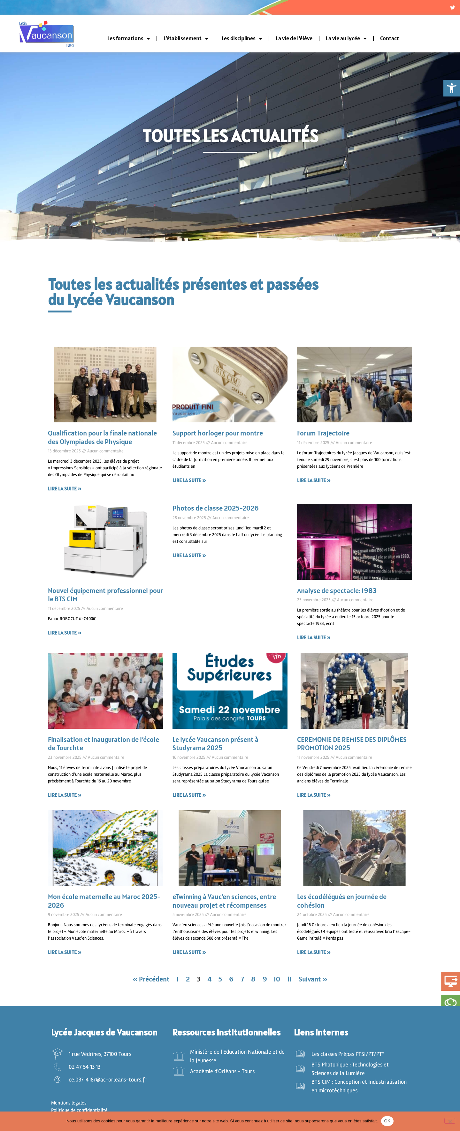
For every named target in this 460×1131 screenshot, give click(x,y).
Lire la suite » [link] (64, 491)
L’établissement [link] (186, 41)
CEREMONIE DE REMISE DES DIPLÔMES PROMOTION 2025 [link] (352, 745)
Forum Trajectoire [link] (323, 435)
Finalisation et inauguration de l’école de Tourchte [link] (103, 745)
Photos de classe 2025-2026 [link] (215, 510)
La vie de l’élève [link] (294, 40)
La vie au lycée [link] (346, 41)
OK (387, 1121)
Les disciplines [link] (242, 41)
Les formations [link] (128, 41)
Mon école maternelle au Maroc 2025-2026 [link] (104, 903)
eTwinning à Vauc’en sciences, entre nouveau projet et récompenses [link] (224, 903)
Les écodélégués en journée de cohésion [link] (342, 903)
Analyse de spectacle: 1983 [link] (337, 592)
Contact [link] (389, 40)
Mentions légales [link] (69, 1105)
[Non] (449, 1121)
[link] (451, 88)
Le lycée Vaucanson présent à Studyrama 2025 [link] (215, 745)
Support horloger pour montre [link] (217, 435)
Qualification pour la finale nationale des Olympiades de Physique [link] (102, 439)
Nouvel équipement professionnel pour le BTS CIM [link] (105, 596)
